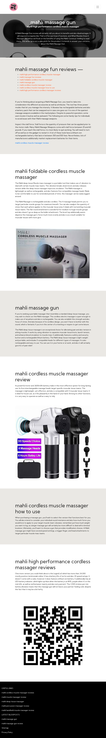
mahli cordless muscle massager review (35, 85)
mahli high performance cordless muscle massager (40, 74)
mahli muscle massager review (14, 697)
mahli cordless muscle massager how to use (37, 88)
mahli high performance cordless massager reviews (40, 90)
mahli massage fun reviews (30, 77)
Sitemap (5, 728)
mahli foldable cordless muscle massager (36, 80)
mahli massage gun (53, 22)
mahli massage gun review (12, 723)
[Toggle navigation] (98, 7)
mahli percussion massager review (15, 706)
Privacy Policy (7, 732)
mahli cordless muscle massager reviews (18, 693)
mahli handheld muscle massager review (18, 710)
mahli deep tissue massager (13, 701)
